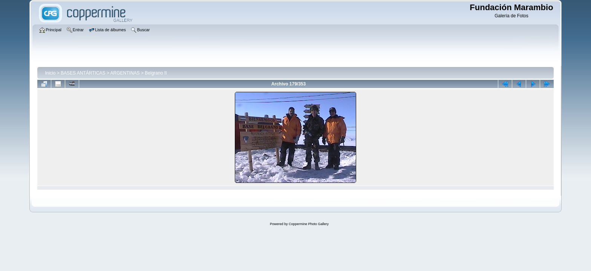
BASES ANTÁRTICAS (83, 73)
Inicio (50, 73)
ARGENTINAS (125, 73)
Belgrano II (156, 73)
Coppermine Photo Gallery (309, 224)
